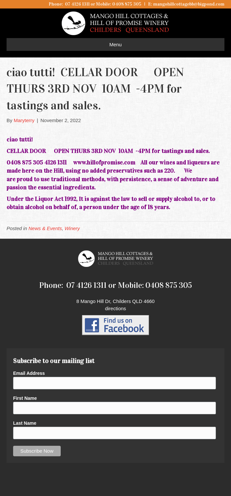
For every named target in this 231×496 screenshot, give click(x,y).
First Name (25, 398)
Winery (72, 228)
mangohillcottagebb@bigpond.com (188, 4)
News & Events (45, 228)
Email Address (29, 373)
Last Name (24, 423)
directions (115, 308)
